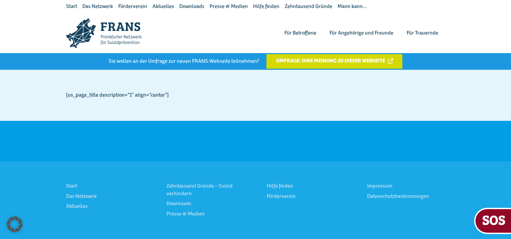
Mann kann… (352, 6)
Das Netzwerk (97, 6)
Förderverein (132, 6)
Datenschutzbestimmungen (398, 196)
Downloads (191, 6)
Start (71, 6)
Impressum (379, 186)
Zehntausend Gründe (308, 6)
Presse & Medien (229, 6)
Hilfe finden (266, 6)
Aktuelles (163, 6)
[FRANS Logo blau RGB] (104, 33)
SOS (493, 220)
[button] (14, 224)
